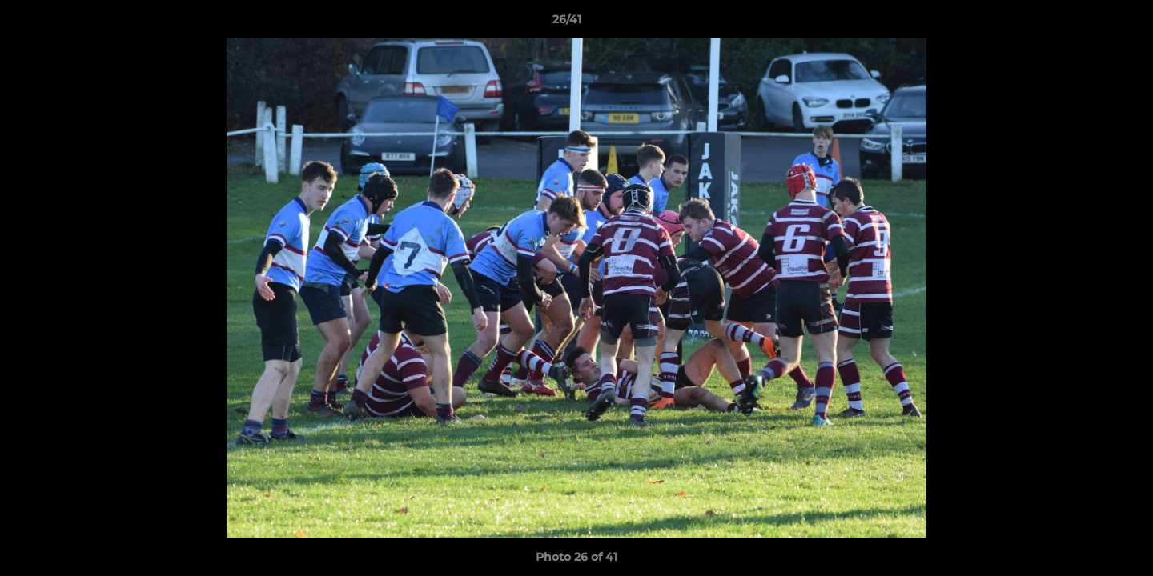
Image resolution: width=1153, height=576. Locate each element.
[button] (1085, 23)
